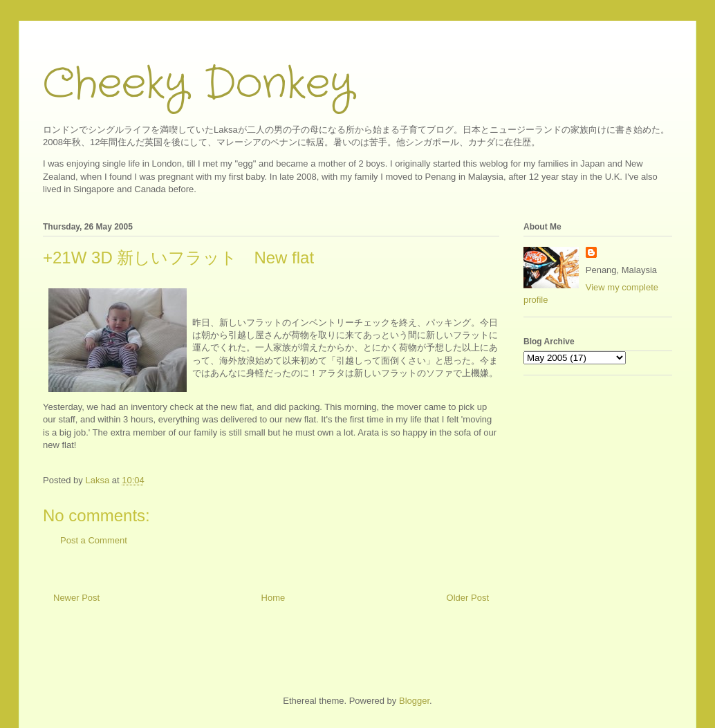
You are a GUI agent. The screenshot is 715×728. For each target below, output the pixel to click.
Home (273, 597)
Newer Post (76, 597)
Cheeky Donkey (198, 84)
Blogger (414, 701)
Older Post (468, 597)
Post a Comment (93, 540)
